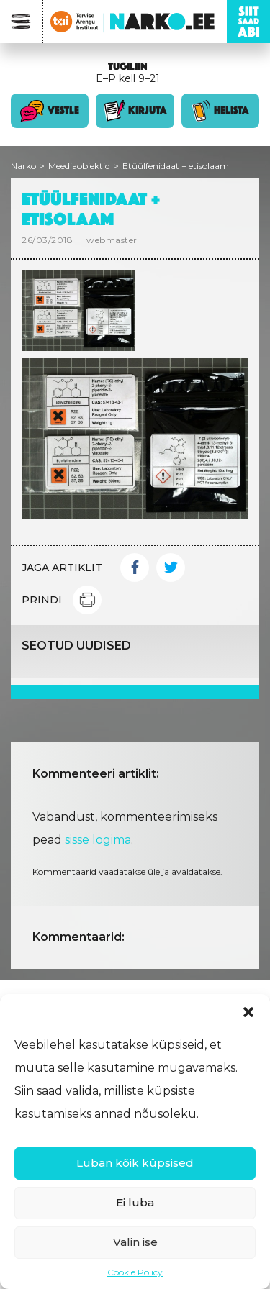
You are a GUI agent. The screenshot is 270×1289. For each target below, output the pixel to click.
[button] (248, 1012)
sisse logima (98, 840)
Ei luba (135, 1202)
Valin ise (135, 1242)
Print (87, 600)
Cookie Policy (135, 1272)
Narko (23, 165)
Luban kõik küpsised (135, 1163)
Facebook (134, 567)
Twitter (170, 567)
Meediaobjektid (79, 165)
